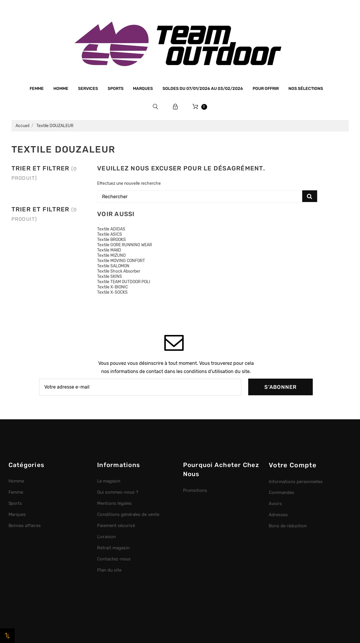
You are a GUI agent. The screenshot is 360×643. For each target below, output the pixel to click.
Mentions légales (114, 503)
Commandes (281, 492)
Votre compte (293, 465)
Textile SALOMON (113, 266)
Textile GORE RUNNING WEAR (124, 244)
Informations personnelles (296, 481)
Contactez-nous (114, 559)
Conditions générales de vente (128, 514)
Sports (116, 88)
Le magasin (108, 481)
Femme (37, 88)
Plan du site (109, 570)
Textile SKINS (109, 276)
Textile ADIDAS (111, 229)
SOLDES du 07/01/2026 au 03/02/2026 (203, 88)
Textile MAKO (109, 250)
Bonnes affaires (25, 525)
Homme (60, 88)
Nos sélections (305, 88)
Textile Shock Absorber (118, 271)
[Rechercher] (199, 196)
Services (88, 88)
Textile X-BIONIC (112, 287)
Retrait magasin (113, 547)
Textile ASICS (109, 234)
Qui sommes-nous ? (117, 492)
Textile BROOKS (111, 239)
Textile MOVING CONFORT (121, 260)
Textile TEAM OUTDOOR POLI (123, 281)
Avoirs (275, 503)
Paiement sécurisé (116, 525)
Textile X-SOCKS (112, 292)
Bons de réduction (288, 526)
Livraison (106, 536)
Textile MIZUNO (111, 255)
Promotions (195, 490)
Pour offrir (266, 88)
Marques (143, 88)
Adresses (278, 514)
